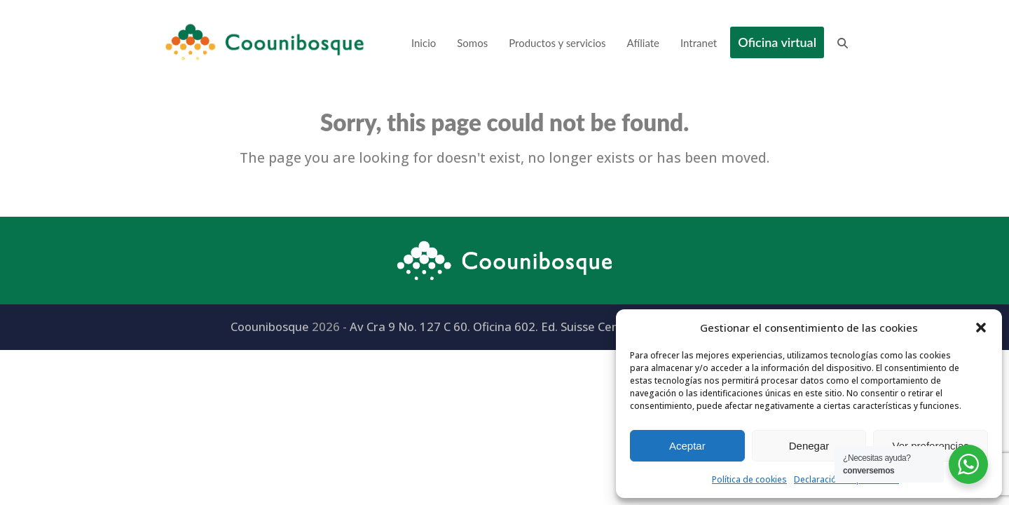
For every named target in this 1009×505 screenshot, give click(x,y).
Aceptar (687, 446)
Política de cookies (749, 479)
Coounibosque (270, 326)
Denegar (809, 446)
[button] (981, 328)
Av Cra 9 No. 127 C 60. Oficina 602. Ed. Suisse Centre (493, 326)
